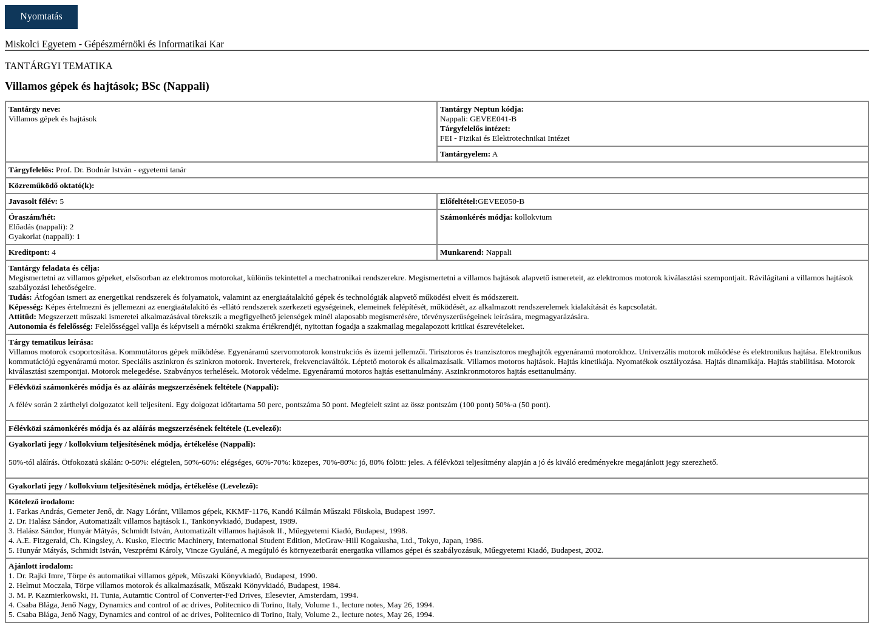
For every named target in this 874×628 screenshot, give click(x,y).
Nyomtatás (41, 16)
